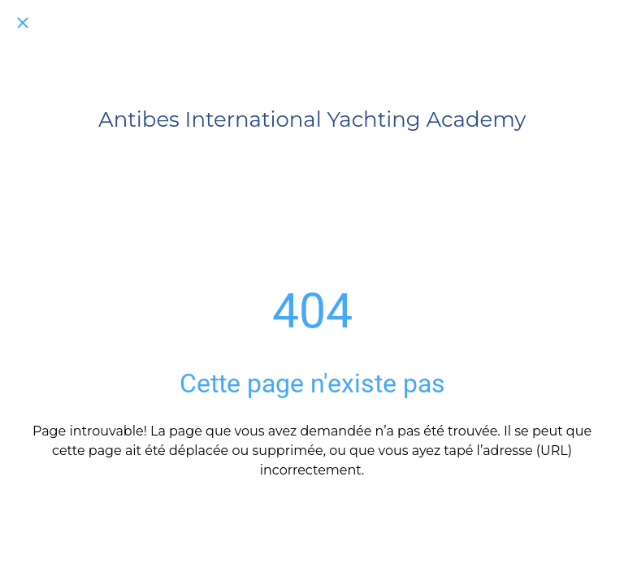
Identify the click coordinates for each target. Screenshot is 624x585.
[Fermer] (22, 22)
